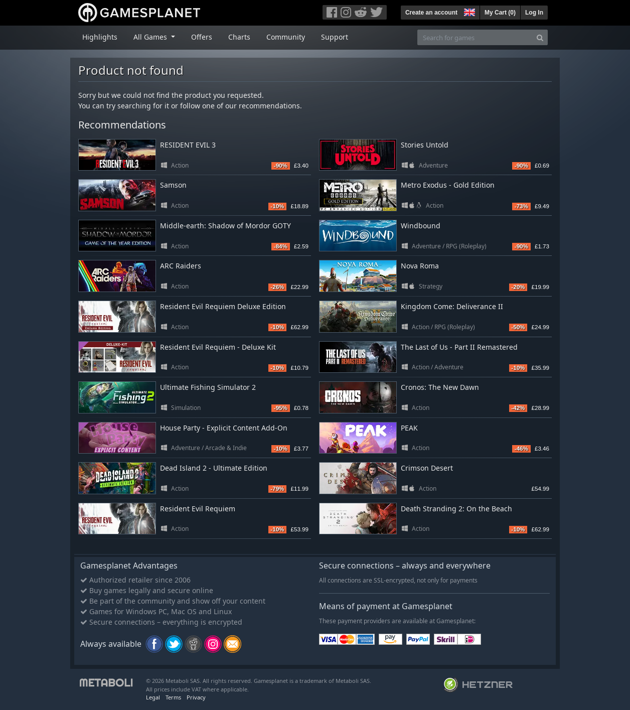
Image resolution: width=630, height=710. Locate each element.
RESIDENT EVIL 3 (188, 145)
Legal (153, 697)
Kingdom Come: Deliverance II (452, 306)
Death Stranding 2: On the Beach (456, 508)
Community (285, 37)
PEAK (409, 428)
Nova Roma (420, 265)
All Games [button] (151, 37)
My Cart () (500, 12)
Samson (173, 185)
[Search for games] (475, 37)
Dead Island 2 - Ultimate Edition (213, 468)
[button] (468, 11)
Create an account (431, 12)
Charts (239, 37)
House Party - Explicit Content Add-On (223, 428)
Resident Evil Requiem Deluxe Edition (223, 306)
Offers (201, 37)
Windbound (420, 225)
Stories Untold (424, 145)
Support (334, 37)
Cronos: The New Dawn (440, 387)
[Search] (540, 37)
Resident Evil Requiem (197, 508)
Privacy (196, 697)
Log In (534, 12)
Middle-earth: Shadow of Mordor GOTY (225, 225)
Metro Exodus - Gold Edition (448, 185)
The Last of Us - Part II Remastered (459, 347)
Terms (173, 697)
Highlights (99, 37)
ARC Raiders (180, 265)
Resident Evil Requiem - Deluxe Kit (218, 347)
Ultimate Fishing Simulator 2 (208, 387)
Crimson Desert (427, 468)
